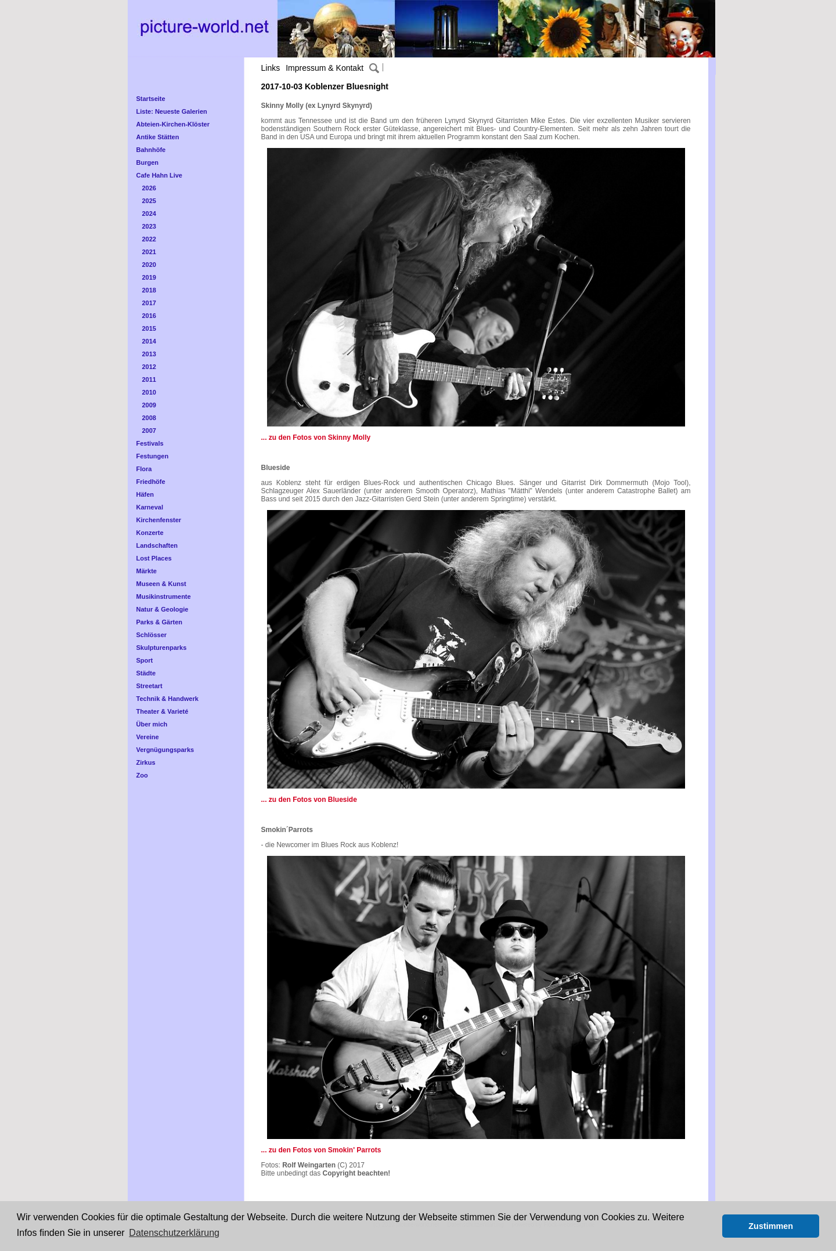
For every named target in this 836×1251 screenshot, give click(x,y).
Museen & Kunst (161, 583)
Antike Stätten (157, 136)
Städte (146, 673)
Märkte (146, 570)
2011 (149, 379)
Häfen (145, 494)
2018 (149, 290)
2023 (149, 226)
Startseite (150, 98)
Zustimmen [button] (770, 1226)
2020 (149, 264)
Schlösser (151, 634)
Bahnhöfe (151, 149)
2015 (149, 328)
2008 (149, 417)
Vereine (147, 736)
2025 (149, 200)
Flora (144, 468)
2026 (149, 188)
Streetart (149, 685)
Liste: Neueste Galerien (171, 111)
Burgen (147, 162)
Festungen (152, 456)
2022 (149, 239)
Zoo (142, 775)
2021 (149, 251)
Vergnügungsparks (165, 749)
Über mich (152, 724)
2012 (149, 366)
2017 (149, 302)
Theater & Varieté (162, 711)
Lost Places (154, 558)
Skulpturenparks (161, 647)
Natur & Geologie (162, 609)
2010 (149, 392)
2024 (149, 213)
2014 (149, 341)
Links (270, 68)
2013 (149, 353)
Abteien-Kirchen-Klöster (173, 124)
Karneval (149, 507)
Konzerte (150, 532)
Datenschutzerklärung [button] (174, 1233)
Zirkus (146, 762)
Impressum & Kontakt (324, 68)
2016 (149, 315)
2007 (149, 430)
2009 (149, 405)
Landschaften (157, 545)
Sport (144, 660)
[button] (710, 1226)
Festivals (150, 443)
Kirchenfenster (159, 519)
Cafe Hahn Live (159, 175)
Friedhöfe (150, 481)
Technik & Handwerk (167, 698)
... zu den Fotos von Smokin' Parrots (321, 1150)
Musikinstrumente (163, 596)
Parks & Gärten (159, 622)
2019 (149, 277)
